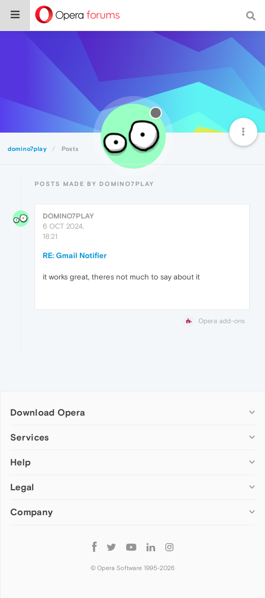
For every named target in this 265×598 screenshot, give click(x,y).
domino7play (68, 216)
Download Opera (47, 412)
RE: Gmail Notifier (75, 255)
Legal (22, 487)
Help (20, 462)
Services (29, 437)
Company (31, 512)
